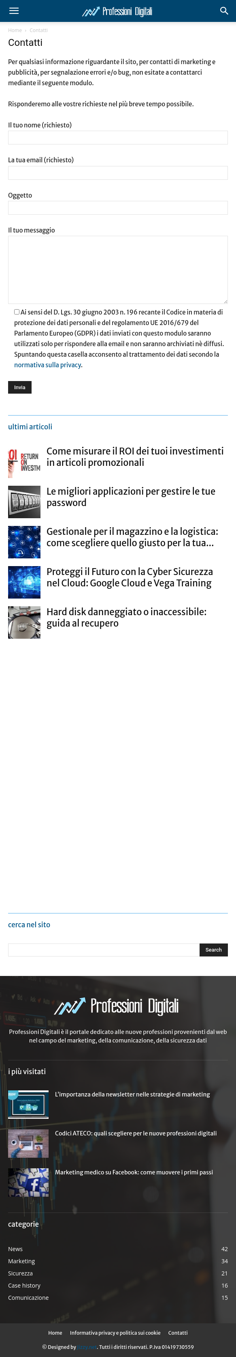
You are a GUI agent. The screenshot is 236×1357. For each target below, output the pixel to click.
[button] (14, 11)
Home (15, 30)
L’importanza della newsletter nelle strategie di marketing (132, 1094)
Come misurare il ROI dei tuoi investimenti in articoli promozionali (135, 457)
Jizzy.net (87, 1347)
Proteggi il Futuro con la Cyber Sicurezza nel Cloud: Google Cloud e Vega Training (130, 577)
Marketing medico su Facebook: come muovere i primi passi (134, 1172)
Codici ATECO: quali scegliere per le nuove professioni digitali (136, 1133)
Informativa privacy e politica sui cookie (115, 1333)
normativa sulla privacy (47, 365)
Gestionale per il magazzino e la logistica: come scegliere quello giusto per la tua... (132, 537)
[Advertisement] (69, 773)
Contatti (178, 1333)
